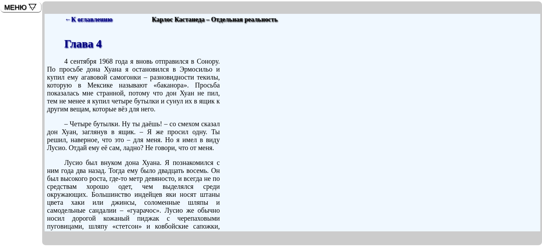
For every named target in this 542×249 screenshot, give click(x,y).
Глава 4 (83, 43)
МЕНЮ (15, 7)
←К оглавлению (88, 19)
